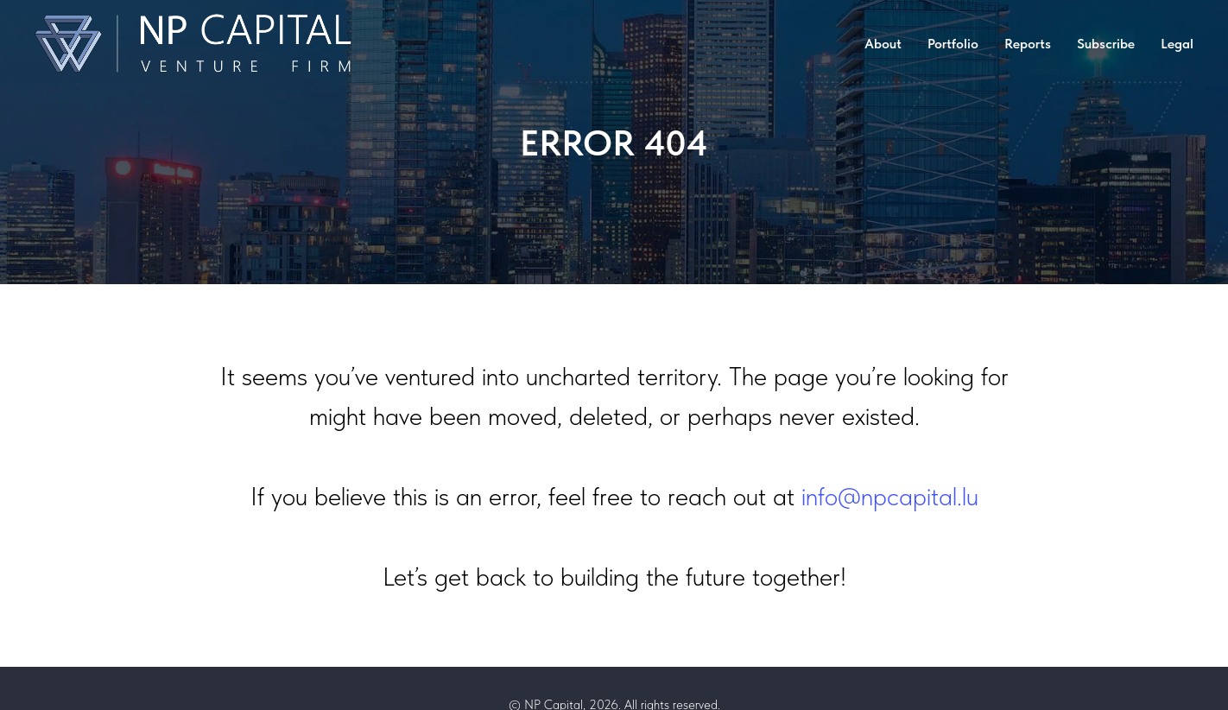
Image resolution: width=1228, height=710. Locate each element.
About (883, 43)
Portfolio (952, 43)
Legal (1177, 43)
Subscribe (1106, 43)
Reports (1027, 43)
